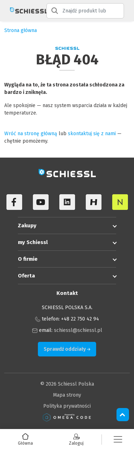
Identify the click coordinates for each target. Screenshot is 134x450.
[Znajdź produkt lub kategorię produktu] (85, 10)
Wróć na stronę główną (30, 134)
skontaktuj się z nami (92, 134)
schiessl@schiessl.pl (78, 330)
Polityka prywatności (67, 406)
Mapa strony (67, 395)
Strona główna (20, 30)
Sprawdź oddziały (67, 349)
